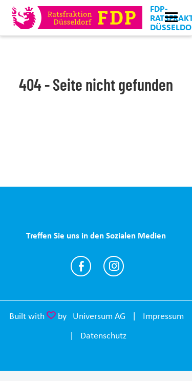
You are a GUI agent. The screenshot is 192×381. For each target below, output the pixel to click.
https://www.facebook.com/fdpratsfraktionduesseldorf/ (81, 266)
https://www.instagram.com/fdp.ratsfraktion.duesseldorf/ (113, 266)
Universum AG (99, 315)
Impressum (163, 315)
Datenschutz (103, 335)
